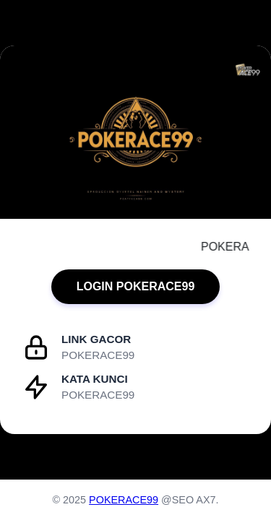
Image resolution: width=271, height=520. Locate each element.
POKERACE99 (123, 500)
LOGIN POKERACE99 (136, 286)
